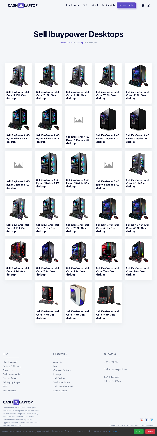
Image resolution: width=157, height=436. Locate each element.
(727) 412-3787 (111, 362)
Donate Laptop (60, 390)
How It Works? (10, 362)
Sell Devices (59, 378)
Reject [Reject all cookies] (150, 431)
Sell (71, 42)
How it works (72, 5)
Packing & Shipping (12, 366)
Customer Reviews (62, 370)
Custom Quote (9, 378)
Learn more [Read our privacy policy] (112, 431)
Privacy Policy (9, 390)
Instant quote (126, 5)
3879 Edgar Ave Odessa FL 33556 (112, 379)
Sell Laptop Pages (11, 382)
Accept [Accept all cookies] (138, 431)
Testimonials (108, 5)
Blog (55, 366)
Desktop (80, 42)
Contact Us (8, 370)
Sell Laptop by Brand (63, 386)
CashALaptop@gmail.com (115, 369)
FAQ (85, 5)
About (94, 5)
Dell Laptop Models (12, 374)
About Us (57, 362)
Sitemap (57, 374)
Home (63, 42)
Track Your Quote (61, 382)
